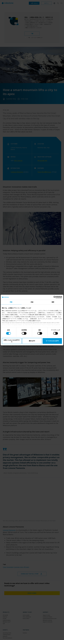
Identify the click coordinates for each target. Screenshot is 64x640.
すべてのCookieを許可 (52, 341)
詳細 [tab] (32, 302)
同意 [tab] (11, 302)
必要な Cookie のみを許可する (12, 340)
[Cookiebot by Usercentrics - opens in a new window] (55, 297)
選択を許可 (32, 341)
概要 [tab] (53, 302)
